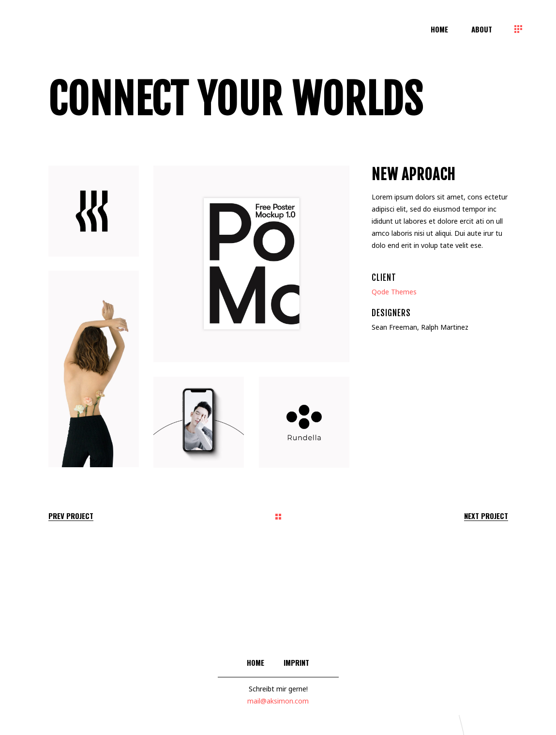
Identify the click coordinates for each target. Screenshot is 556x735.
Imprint (296, 662)
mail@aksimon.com (278, 700)
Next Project (486, 516)
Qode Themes (394, 291)
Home (255, 662)
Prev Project (70, 516)
